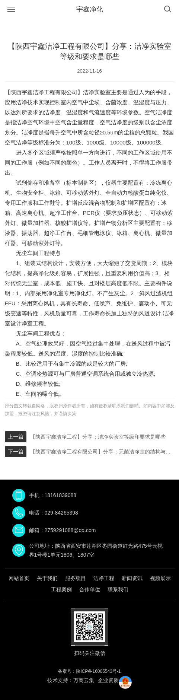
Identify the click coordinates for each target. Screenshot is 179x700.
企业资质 (108, 680)
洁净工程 (103, 578)
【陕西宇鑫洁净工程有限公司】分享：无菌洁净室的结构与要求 (102, 452)
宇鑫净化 (89, 9)
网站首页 (19, 578)
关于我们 (47, 578)
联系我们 (118, 589)
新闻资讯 (132, 578)
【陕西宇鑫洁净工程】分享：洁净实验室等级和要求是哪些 (98, 437)
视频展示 (160, 578)
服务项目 (75, 578)
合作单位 (89, 589)
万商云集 (83, 680)
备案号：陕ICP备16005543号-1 (89, 671)
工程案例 (61, 589)
